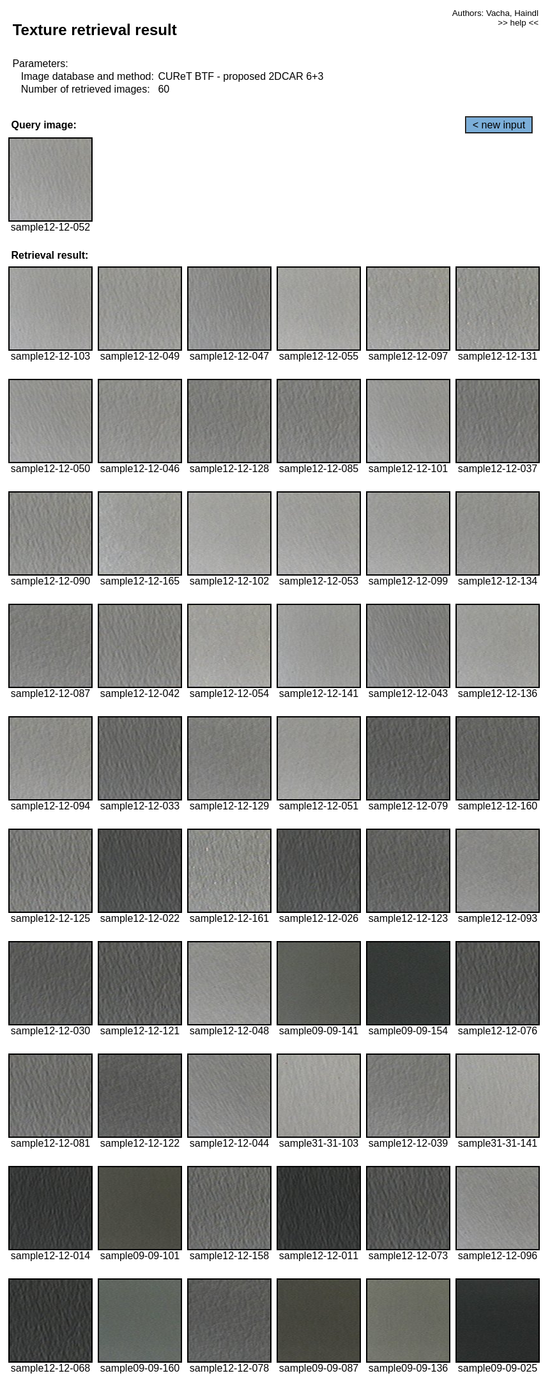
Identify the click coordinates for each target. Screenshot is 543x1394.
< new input (499, 124)
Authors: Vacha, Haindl (495, 13)
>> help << (518, 22)
